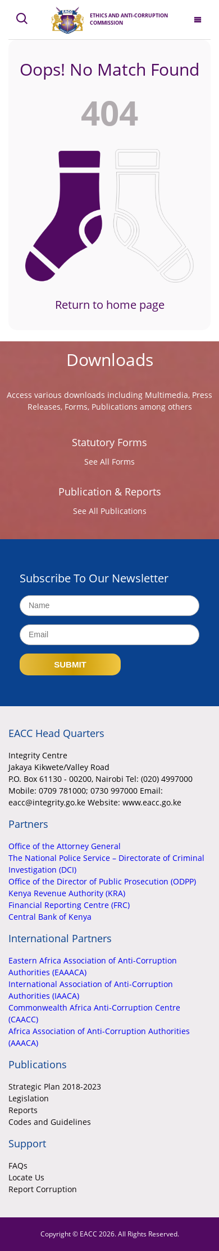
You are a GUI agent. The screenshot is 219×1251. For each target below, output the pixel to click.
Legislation (28, 1098)
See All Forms (109, 461)
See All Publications (110, 511)
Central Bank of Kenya (50, 916)
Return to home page (110, 304)
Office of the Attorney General (64, 846)
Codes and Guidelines (49, 1121)
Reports (23, 1110)
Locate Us (26, 1177)
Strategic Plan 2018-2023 (54, 1086)
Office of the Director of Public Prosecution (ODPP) (102, 881)
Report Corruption (42, 1189)
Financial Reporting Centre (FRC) (69, 905)
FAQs (18, 1165)
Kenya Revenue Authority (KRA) (66, 893)
